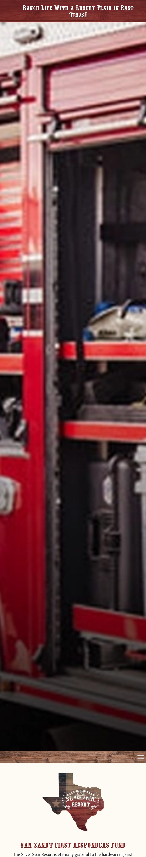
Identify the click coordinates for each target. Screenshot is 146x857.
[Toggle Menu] (140, 757)
